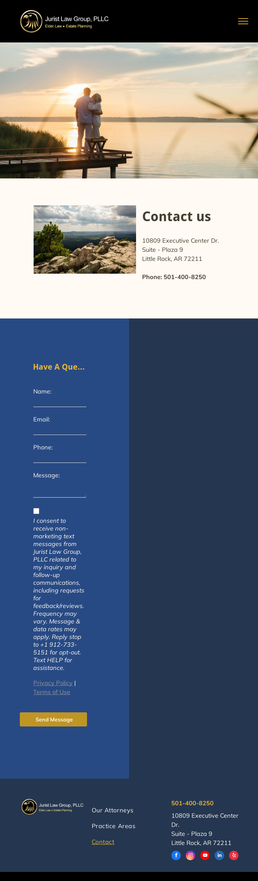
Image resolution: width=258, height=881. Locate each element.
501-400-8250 (185, 277)
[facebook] (176, 856)
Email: (41, 419)
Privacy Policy (53, 683)
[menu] (243, 21)
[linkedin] (219, 856)
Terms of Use (51, 692)
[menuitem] (127, 798)
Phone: (43, 447)
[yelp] (234, 856)
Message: (46, 475)
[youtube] (205, 856)
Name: (42, 391)
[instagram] (190, 856)
